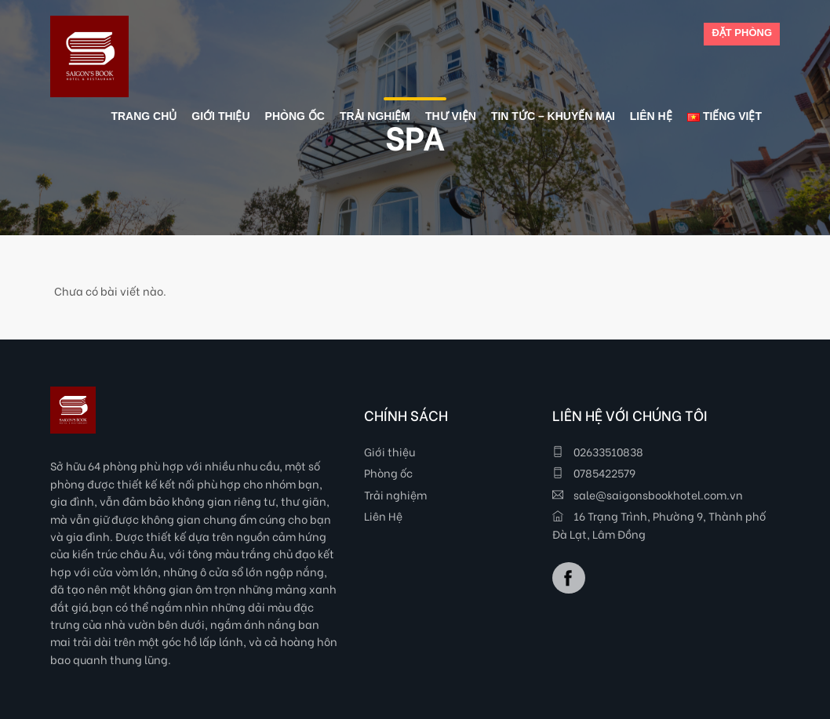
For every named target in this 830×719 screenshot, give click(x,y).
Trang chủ (144, 116)
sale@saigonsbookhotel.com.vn (647, 494)
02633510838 (597, 451)
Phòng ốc (388, 472)
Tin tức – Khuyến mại (553, 116)
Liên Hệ (383, 515)
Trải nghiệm (395, 494)
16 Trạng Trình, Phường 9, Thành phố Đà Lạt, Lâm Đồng (659, 524)
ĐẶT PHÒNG (742, 32)
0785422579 (593, 472)
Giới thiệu (389, 451)
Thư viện (450, 116)
